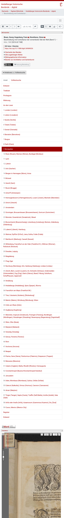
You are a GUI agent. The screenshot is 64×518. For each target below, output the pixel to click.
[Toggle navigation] (60, 20)
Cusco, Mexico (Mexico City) (15, 407)
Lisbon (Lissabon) (10, 115)
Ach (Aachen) (9, 169)
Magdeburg (8, 256)
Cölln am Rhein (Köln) (12, 305)
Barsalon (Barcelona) (11, 134)
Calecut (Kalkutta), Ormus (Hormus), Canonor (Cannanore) (25, 385)
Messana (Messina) (11, 361)
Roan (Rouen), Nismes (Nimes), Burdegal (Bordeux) (23, 154)
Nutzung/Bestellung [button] (21, 64)
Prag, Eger (8, 261)
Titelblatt (6, 91)
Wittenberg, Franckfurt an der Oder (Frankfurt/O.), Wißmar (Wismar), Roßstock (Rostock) (29, 245)
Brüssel (7, 178)
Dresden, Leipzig (10, 251)
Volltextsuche (16, 80)
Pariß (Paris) (8, 144)
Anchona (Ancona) (11, 347)
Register (6, 412)
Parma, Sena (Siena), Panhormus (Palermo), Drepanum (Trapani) (28, 356)
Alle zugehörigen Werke (13, 55)
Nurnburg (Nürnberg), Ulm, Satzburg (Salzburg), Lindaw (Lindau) (27, 266)
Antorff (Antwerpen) (11, 193)
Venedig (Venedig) (11, 332)
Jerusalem (8, 376)
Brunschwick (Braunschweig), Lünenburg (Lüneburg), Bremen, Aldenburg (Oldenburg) (31, 223)
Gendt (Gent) (9, 183)
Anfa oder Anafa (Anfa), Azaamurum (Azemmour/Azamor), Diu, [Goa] (29, 403)
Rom (6, 342)
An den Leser (8, 105)
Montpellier (8, 149)
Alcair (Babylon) (10, 390)
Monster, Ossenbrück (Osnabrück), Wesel (19, 217)
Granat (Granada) (10, 130)
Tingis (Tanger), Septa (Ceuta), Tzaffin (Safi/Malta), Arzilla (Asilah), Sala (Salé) (30, 396)
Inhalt (5, 80)
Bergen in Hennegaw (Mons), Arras (17, 173)
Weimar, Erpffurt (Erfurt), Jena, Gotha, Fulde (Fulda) (23, 234)
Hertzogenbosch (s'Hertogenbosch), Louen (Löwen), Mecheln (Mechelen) (31, 198)
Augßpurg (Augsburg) (12, 310)
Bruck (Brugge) (10, 188)
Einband (6, 86)
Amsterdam (8, 208)
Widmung (6, 100)
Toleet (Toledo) (9, 125)
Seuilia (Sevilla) (9, 120)
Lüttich (7, 164)
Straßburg (8, 281)
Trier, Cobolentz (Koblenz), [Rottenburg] (18, 295)
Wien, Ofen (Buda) (11, 322)
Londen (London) (10, 110)
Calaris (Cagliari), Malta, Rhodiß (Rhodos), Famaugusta (24, 366)
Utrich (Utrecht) (10, 203)
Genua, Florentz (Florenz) (13, 337)
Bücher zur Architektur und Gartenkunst (19, 60)
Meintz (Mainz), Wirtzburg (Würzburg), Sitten (20, 300)
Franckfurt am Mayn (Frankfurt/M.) (17, 290)
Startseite (5, 11)
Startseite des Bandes (13, 52)
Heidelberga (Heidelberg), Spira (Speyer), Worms (22, 286)
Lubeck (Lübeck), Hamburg (14, 229)
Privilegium (7, 96)
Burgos (6, 139)
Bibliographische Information (15, 57)
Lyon (6, 159)
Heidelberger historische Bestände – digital (41, 11)
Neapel (7, 351)
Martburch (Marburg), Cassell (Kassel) (18, 239)
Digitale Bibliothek (17, 11)
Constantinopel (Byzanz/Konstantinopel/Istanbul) (22, 371)
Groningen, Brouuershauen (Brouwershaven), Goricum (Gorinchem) (29, 212)
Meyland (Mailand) (11, 327)
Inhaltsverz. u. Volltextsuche (14, 73)
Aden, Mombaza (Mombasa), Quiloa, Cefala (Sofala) (23, 381)
